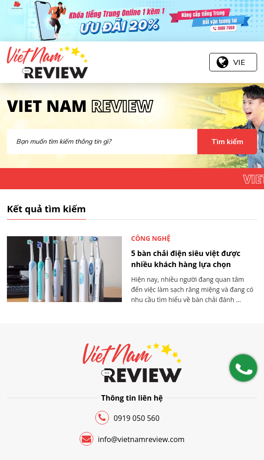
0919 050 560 (127, 418)
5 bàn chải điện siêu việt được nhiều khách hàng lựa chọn (186, 258)
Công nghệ (150, 238)
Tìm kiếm (227, 141)
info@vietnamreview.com (132, 439)
